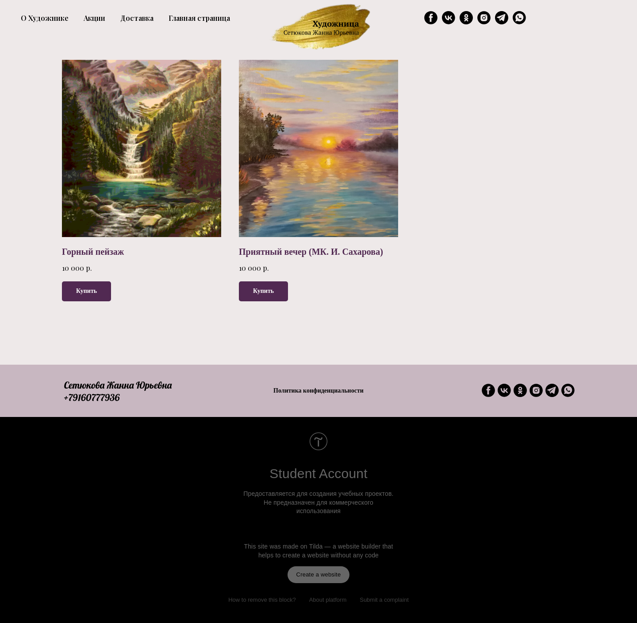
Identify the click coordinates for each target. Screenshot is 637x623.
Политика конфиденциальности (318, 390)
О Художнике (45, 18)
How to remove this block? (261, 599)
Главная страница (199, 18)
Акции (94, 18)
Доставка (136, 18)
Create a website (318, 574)
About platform (328, 599)
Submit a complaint (384, 599)
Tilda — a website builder (345, 546)
